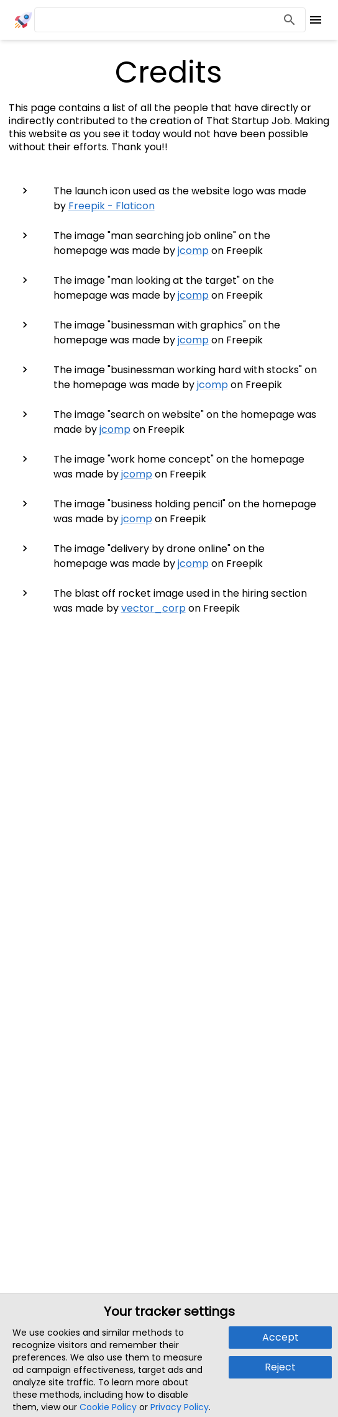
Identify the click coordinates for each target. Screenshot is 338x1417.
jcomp (193, 250)
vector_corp (153, 608)
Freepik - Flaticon (111, 206)
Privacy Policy (179, 1407)
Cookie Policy (108, 1407)
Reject (280, 1367)
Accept (280, 1337)
